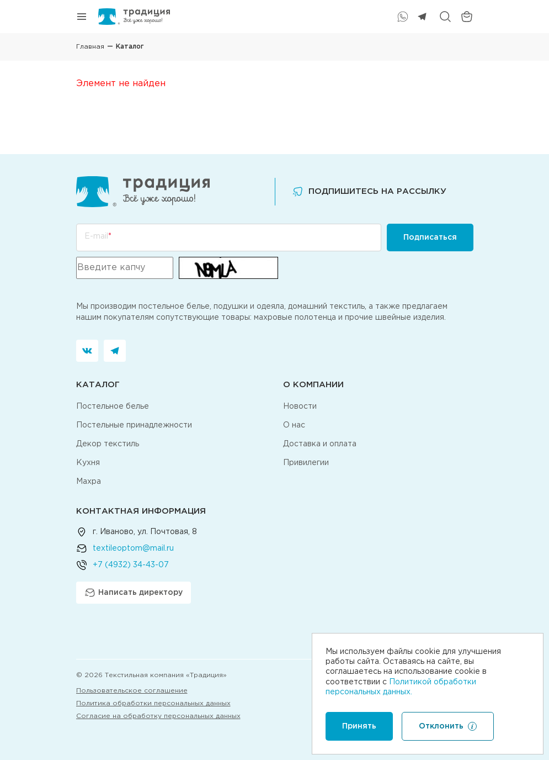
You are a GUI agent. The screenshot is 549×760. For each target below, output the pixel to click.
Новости (300, 406)
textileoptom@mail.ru (133, 548)
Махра (88, 481)
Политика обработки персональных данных (153, 703)
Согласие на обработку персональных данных (158, 716)
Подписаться (430, 237)
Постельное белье (112, 406)
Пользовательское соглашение (132, 691)
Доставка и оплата (319, 444)
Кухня (88, 463)
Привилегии (306, 463)
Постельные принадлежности (134, 425)
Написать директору (133, 592)
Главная (90, 47)
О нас (294, 425)
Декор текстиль (107, 444)
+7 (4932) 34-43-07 (131, 565)
